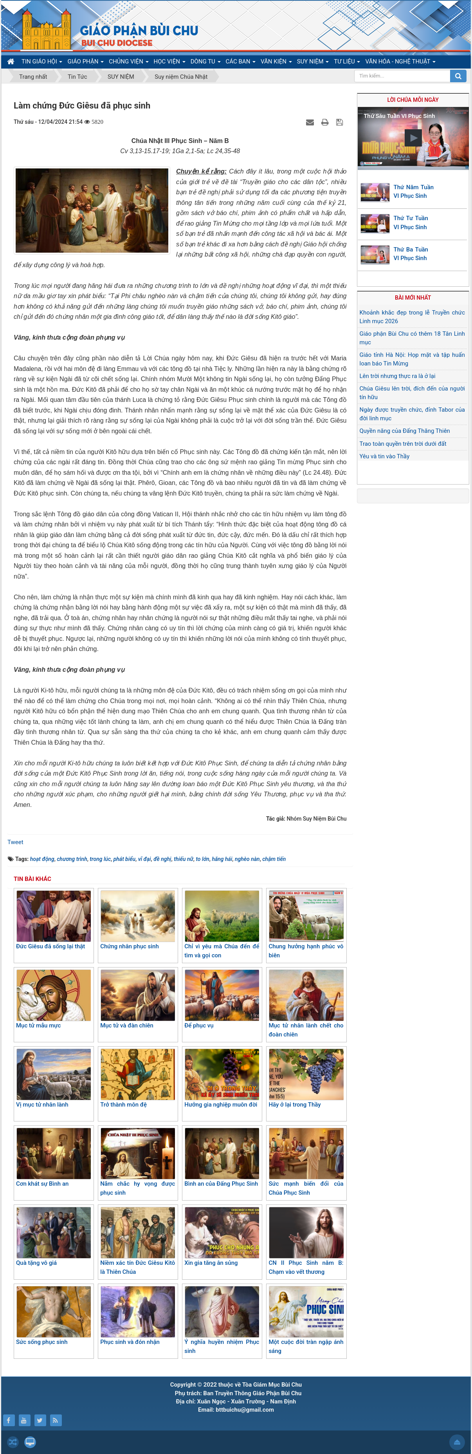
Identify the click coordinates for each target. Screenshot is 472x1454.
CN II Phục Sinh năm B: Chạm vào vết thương (305, 1241)
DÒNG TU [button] (206, 63)
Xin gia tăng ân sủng (221, 1236)
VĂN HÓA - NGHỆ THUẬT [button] (400, 63)
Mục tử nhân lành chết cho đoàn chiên (305, 1003)
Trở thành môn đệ (137, 1078)
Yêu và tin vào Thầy (385, 456)
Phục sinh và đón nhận (137, 1315)
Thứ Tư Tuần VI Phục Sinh (411, 223)
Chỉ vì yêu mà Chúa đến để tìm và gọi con (221, 924)
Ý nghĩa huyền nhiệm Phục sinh (221, 1320)
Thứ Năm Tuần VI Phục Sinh (414, 192)
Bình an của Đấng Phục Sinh (221, 1157)
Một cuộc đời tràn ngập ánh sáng (305, 1320)
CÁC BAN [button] (241, 63)
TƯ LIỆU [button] (347, 63)
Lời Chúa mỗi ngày (413, 100)
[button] (413, 137)
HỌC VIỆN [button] (170, 63)
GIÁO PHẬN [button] (85, 63)
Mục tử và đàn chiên (137, 999)
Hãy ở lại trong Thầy (305, 1078)
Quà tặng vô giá (53, 1236)
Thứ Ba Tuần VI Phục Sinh (411, 254)
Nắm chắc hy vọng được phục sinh (137, 1162)
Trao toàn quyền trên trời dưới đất (403, 443)
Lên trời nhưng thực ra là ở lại (398, 376)
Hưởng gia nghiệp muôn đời (221, 1078)
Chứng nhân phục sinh (137, 920)
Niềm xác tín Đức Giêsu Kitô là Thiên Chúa (137, 1241)
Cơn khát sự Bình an (53, 1157)
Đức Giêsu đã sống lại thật (53, 920)
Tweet (15, 842)
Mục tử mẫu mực (53, 999)
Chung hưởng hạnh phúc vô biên (305, 924)
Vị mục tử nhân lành (53, 1078)
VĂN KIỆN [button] (276, 63)
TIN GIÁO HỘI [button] (42, 63)
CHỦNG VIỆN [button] (128, 63)
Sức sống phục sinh (53, 1315)
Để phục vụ (221, 999)
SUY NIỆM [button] (313, 63)
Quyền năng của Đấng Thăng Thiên (405, 430)
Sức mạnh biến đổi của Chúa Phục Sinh (305, 1162)
